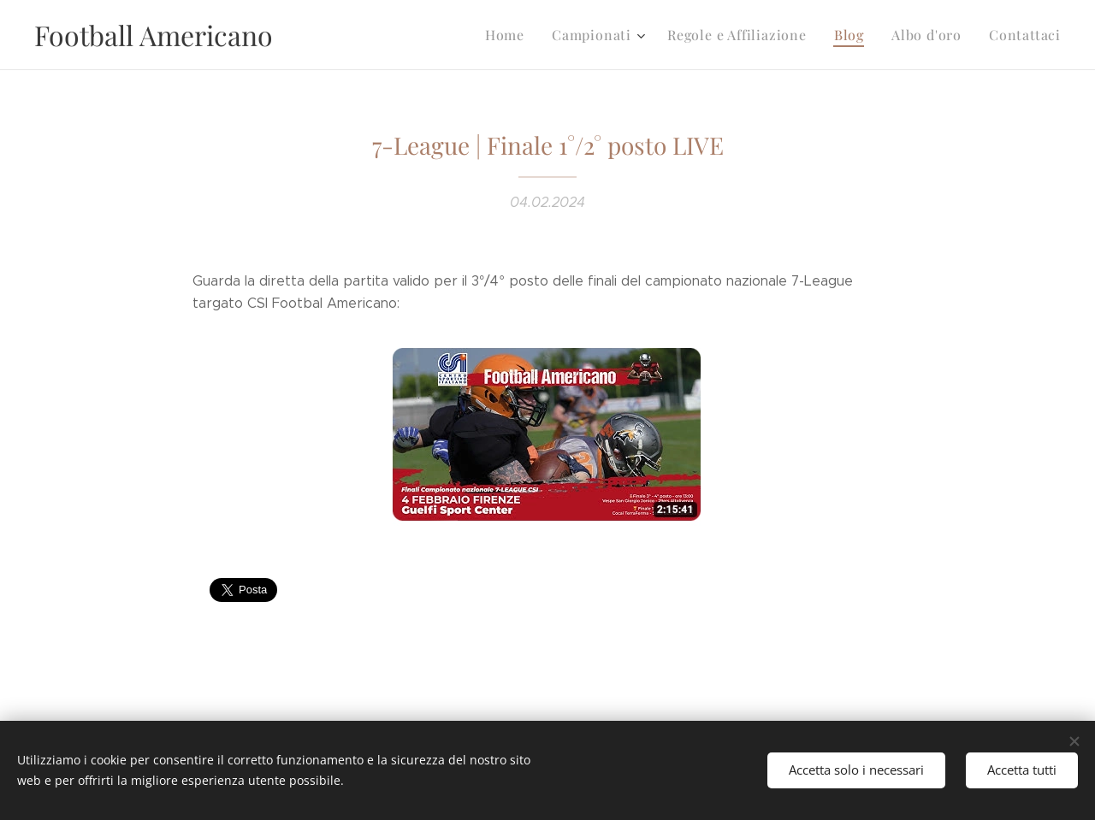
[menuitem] (529, 35)
